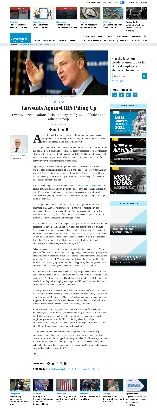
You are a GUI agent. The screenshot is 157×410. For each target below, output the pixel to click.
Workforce (109, 40)
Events (101, 36)
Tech (82, 40)
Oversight (62, 40)
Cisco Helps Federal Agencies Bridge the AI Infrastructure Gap (127, 258)
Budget (39, 44)
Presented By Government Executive (126, 262)
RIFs (31, 44)
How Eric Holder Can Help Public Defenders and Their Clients (72, 369)
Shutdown (23, 44)
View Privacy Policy (119, 81)
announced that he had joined (88, 185)
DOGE (47, 44)
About (110, 36)
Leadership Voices (139, 40)
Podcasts (90, 36)
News (37, 40)
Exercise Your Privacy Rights (138, 2)
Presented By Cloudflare (122, 232)
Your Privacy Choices (113, 2)
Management (49, 40)
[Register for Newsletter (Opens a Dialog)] (144, 76)
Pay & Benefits (94, 40)
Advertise (136, 36)
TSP (53, 44)
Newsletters (122, 36)
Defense (74, 40)
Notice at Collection (92, 2)
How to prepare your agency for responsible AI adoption (127, 227)
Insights (124, 40)
